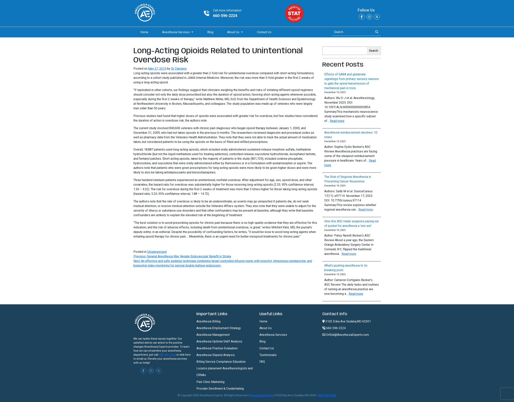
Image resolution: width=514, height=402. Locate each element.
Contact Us (264, 32)
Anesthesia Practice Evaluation (217, 348)
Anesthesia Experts (261, 395)
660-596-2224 (225, 15)
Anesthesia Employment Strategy (218, 328)
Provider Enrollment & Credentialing (220, 388)
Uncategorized (157, 252)
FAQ (262, 361)
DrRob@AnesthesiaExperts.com (345, 335)
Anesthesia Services (176, 32)
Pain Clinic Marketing (210, 382)
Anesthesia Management (213, 335)
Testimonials (268, 355)
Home (144, 32)
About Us (233, 32)
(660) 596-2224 (327, 395)
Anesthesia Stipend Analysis (215, 355)
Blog (210, 32)
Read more (337, 121)
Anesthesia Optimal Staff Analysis (219, 341)
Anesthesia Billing (208, 321)
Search (373, 50)
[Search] (351, 32)
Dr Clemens (179, 68)
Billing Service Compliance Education (221, 361)
